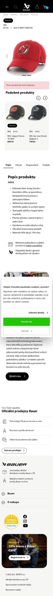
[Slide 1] (29, 75)
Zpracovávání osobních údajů (18, 585)
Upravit (26, 331)
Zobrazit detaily (36, 312)
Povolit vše (26, 321)
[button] (45, 7)
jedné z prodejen (34, 246)
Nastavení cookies (13, 590)
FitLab (19, 165)
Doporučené (32, 165)
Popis (8, 165)
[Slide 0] (24, 75)
